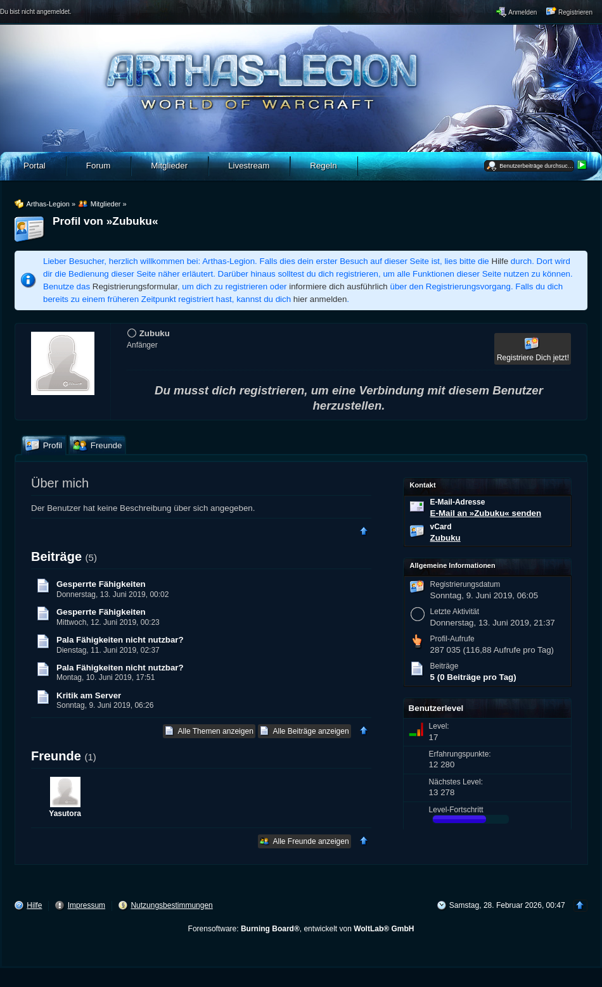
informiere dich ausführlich (338, 286)
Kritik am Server (88, 695)
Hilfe (500, 261)
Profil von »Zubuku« (105, 221)
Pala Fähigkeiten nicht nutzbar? (120, 639)
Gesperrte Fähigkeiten (101, 584)
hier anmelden (320, 299)
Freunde (56, 756)
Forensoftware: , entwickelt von (301, 928)
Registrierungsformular (135, 286)
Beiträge (56, 556)
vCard (441, 526)
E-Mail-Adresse (457, 502)
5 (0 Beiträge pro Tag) (473, 677)
